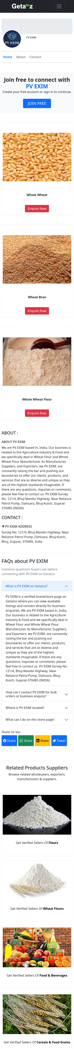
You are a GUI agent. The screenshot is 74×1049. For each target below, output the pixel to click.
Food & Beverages (53, 975)
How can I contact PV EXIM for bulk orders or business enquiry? (31, 694)
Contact (35, 57)
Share (9, 741)
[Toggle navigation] (59, 6)
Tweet (59, 741)
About (20, 57)
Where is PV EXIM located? (25, 708)
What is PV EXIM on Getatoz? (26, 586)
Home (7, 57)
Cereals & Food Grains (53, 1042)
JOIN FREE (37, 103)
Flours (53, 843)
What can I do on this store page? (30, 719)
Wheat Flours (53, 908)
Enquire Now (37, 208)
